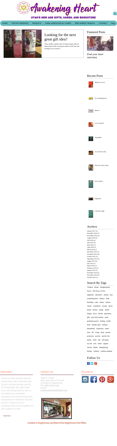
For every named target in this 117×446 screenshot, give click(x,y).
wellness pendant (106, 351)
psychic (97, 336)
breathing (90, 302)
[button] (36, 23)
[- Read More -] (7, 416)
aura (111, 295)
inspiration (100, 328)
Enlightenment (105, 287)
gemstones (107, 313)
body (107, 298)
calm (96, 302)
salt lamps (105, 340)
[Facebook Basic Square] (88, 363)
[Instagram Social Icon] (85, 379)
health (108, 321)
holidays (105, 325)
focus (95, 313)
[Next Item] (109, 43)
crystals (104, 306)
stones (100, 343)
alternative (98, 295)
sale (99, 340)
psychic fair (106, 336)
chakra (101, 302)
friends (100, 313)
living (97, 332)
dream (89, 310)
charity (89, 306)
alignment (90, 295)
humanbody (91, 328)
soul (94, 343)
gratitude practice (93, 321)
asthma (106, 295)
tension (89, 347)
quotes (89, 340)
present (108, 332)
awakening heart (92, 298)
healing (102, 321)
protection (90, 336)
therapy (89, 351)
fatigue (89, 313)
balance (102, 298)
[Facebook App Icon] (93, 379)
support (105, 343)
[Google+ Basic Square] (95, 363)
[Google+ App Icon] (110, 379)
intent (107, 328)
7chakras (90, 287)
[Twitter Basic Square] (92, 363)
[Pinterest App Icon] (102, 379)
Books (96, 287)
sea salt (89, 343)
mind (102, 332)
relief (94, 340)
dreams (95, 310)
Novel (89, 291)
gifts (88, 317)
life (93, 332)
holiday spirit (96, 325)
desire (110, 306)
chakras (107, 302)
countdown (97, 306)
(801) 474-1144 (52, 385)
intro (88, 332)
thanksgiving (103, 347)
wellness (96, 351)
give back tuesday (97, 317)
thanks (95, 347)
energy (101, 310)
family (107, 310)
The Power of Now (99, 291)
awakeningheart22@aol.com (54, 390)
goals (106, 317)
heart (88, 325)
